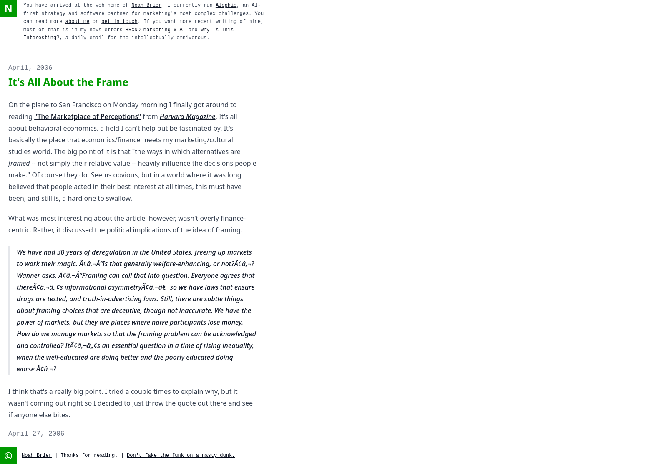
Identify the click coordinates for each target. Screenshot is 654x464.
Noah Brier (146, 5)
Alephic (226, 5)
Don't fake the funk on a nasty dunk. (181, 456)
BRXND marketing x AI (156, 30)
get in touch (119, 22)
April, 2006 (30, 68)
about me (77, 22)
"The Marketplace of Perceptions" (87, 116)
